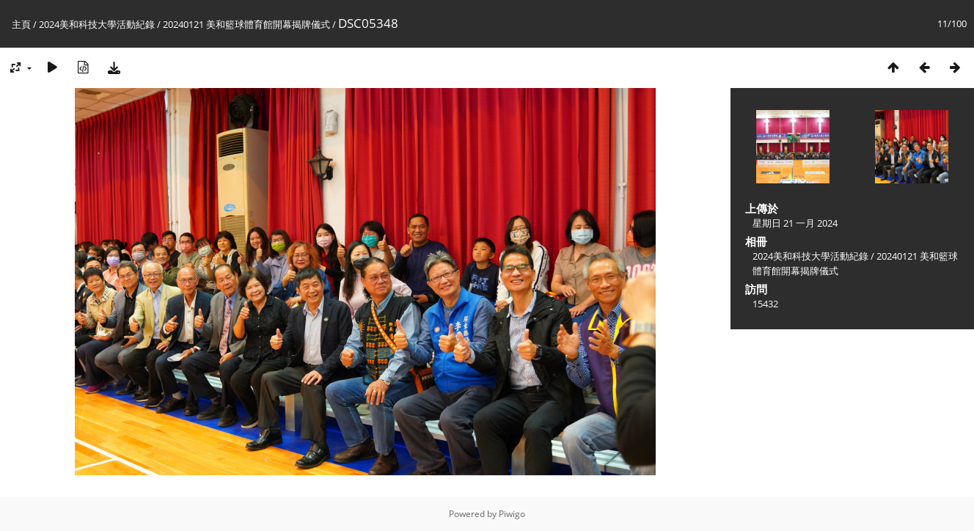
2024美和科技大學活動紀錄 (97, 24)
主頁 (21, 24)
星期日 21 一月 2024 (795, 223)
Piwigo (512, 514)
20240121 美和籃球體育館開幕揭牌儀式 (246, 24)
